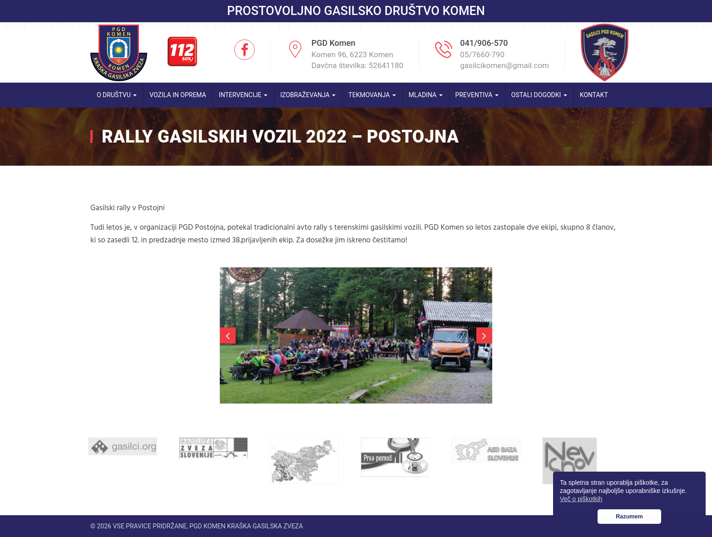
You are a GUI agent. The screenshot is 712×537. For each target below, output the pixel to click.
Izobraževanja (308, 95)
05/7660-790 (482, 54)
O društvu (117, 95)
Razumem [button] (629, 516)
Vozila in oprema (177, 95)
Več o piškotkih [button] (581, 499)
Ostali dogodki (539, 95)
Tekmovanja (372, 95)
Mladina (426, 95)
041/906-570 (484, 43)
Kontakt (594, 95)
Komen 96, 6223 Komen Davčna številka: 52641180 (358, 60)
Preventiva (477, 95)
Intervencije (243, 95)
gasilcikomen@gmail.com (504, 65)
